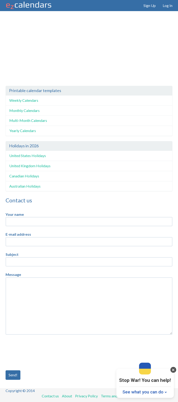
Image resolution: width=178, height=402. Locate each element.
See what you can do (142, 392)
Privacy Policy (86, 396)
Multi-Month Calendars (28, 120)
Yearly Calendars (22, 130)
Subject (12, 254)
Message (13, 274)
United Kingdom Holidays (30, 166)
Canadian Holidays (24, 176)
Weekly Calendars (23, 100)
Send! (13, 375)
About (67, 396)
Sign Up (149, 5)
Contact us (50, 396)
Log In (167, 5)
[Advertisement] (89, 51)
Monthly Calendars (24, 110)
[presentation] (41, 352)
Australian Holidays (25, 186)
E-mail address (18, 234)
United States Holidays (27, 155)
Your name (15, 214)
